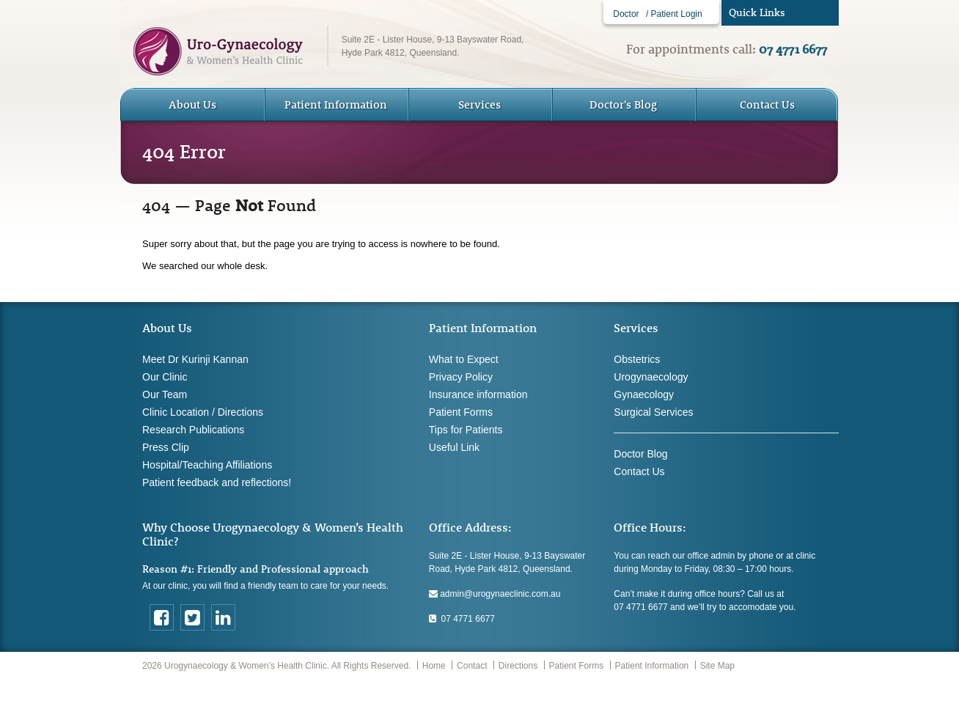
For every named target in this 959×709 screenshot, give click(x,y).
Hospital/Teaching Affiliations (207, 465)
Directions (518, 666)
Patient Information (652, 666)
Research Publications (193, 430)
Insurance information (478, 394)
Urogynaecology (651, 377)
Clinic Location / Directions (202, 412)
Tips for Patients (466, 430)
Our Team (164, 394)
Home (434, 666)
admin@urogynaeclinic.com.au (495, 594)
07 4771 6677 (462, 619)
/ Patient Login (674, 14)
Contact (472, 666)
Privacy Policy (461, 377)
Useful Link (454, 447)
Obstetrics (637, 359)
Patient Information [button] (335, 104)
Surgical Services (653, 412)
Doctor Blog (640, 454)
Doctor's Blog (623, 104)
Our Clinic (164, 377)
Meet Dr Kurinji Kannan (195, 359)
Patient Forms (461, 412)
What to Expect (464, 359)
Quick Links (757, 12)
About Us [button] (192, 104)
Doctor (626, 14)
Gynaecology (644, 394)
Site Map (717, 666)
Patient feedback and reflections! (216, 482)
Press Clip (165, 447)
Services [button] (479, 104)
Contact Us (767, 104)
